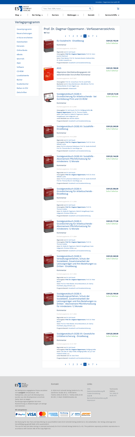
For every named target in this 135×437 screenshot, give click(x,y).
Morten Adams (74, 118)
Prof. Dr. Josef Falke (85, 82)
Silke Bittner (84, 84)
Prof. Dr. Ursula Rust (71, 82)
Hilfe (88, 389)
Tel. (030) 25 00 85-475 (114, 394)
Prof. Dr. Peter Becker (67, 284)
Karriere (55, 15)
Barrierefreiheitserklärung (96, 398)
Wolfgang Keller (91, 349)
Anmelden (99, 2)
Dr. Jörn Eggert (71, 86)
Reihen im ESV (22, 88)
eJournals (20, 59)
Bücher (19, 80)
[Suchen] (65, 9)
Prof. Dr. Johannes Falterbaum (70, 146)
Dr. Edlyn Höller (72, 351)
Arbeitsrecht (72, 88)
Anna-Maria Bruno (80, 284)
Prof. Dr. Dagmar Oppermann (75, 54)
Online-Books (22, 50)
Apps (19, 63)
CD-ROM (20, 71)
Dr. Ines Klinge (74, 148)
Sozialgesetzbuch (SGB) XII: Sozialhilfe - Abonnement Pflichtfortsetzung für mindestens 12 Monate (75, 159)
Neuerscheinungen (24, 33)
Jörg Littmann (68, 286)
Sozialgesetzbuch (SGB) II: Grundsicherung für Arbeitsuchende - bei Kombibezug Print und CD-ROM (77, 96)
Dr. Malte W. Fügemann (75, 114)
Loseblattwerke (23, 75)
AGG (59, 68)
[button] (20, 15)
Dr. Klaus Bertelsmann (73, 84)
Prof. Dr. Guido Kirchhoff (88, 146)
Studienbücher (23, 84)
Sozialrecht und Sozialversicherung (79, 63)
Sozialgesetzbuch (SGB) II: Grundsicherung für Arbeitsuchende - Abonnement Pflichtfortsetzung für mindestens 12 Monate (75, 225)
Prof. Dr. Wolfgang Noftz (82, 110)
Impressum (91, 400)
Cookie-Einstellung (93, 393)
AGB (88, 396)
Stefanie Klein (90, 58)
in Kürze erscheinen (25, 37)
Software (20, 67)
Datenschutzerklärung (95, 391)
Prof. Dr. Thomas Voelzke (79, 112)
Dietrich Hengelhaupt (83, 211)
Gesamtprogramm (24, 29)
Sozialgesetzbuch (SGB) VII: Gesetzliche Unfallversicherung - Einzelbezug (76, 335)
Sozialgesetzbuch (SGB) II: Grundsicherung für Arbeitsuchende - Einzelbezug (75, 191)
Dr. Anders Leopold (63, 60)
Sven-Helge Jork (70, 116)
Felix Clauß (64, 114)
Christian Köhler (69, 213)
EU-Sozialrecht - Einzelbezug (70, 40)
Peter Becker (65, 58)
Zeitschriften (22, 92)
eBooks (20, 54)
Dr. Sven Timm (74, 356)
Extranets (20, 46)
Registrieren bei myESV (110, 2)
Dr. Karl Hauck (70, 52)
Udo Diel (63, 351)
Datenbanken (22, 42)
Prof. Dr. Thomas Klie (63, 148)
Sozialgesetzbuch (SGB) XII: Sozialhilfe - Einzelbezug (75, 127)
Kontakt (91, 15)
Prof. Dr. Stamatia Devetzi (77, 58)
